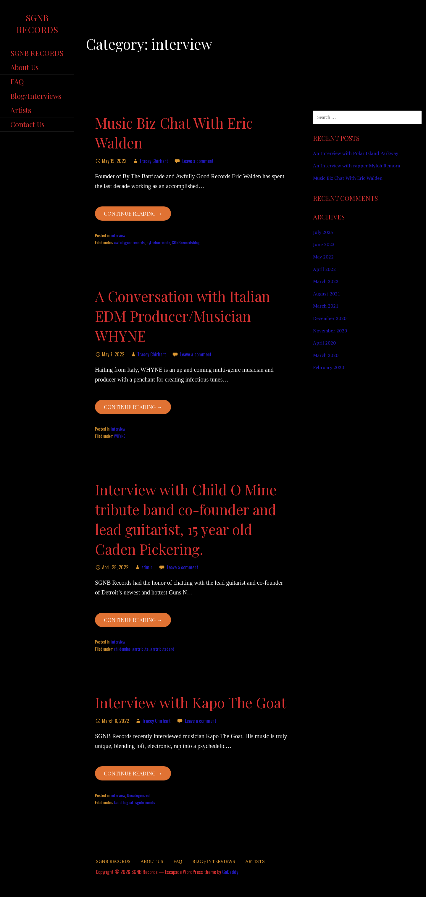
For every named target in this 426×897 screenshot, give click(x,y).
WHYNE (119, 436)
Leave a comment (198, 160)
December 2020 (329, 318)
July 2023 (323, 232)
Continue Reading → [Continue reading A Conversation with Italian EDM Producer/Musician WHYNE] (133, 406)
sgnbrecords (145, 802)
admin (147, 567)
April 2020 (324, 343)
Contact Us (27, 124)
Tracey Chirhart (153, 160)
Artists (20, 110)
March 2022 (325, 281)
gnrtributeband (162, 649)
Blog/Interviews (35, 96)
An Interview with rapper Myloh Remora (356, 165)
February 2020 (328, 367)
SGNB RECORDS (37, 53)
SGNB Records (37, 23)
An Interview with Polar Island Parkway (355, 153)
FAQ (17, 81)
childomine (122, 649)
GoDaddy (230, 871)
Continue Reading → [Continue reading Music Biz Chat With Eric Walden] (133, 213)
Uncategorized (138, 795)
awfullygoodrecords (129, 242)
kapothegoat (123, 802)
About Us (24, 67)
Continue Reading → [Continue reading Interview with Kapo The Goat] (133, 773)
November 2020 (330, 330)
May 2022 (323, 256)
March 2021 (325, 306)
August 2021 (326, 293)
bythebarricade (158, 242)
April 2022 (324, 269)
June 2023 (324, 244)
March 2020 (325, 355)
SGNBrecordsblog (186, 242)
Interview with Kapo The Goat (190, 702)
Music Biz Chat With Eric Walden (348, 178)
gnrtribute (140, 649)
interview (118, 235)
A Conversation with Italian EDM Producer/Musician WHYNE (182, 316)
